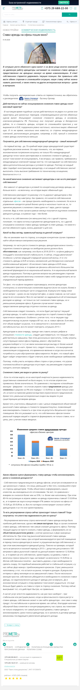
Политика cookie (34, 653)
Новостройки (14, 30)
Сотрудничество (22, 651)
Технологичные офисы (54, 22)
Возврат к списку (13, 629)
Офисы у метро (11, 22)
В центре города (31, 22)
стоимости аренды (23, 339)
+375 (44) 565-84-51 (23, 661)
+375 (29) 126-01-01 (19, 667)
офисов (17, 205)
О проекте (8, 651)
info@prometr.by (9, 670)
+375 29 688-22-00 (56, 8)
